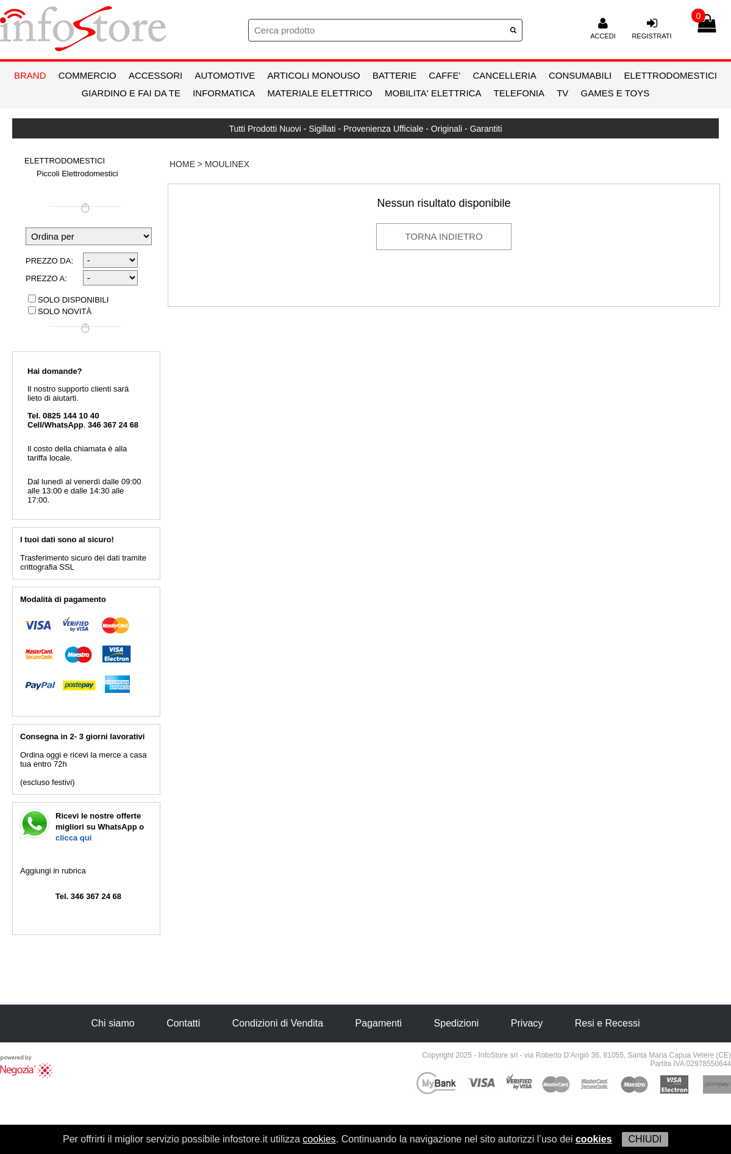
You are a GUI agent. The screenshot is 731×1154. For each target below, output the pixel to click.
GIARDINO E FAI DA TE (131, 93)
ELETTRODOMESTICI (670, 75)
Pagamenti (378, 1023)
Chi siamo (113, 1023)
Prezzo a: (46, 278)
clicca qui (73, 837)
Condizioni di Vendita (277, 1023)
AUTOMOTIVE (224, 75)
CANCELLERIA (505, 75)
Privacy (527, 1023)
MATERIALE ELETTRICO (320, 93)
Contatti (183, 1023)
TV (562, 93)
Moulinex (227, 164)
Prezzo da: (49, 260)
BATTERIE (394, 75)
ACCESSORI (155, 75)
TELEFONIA (519, 93)
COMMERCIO (87, 75)
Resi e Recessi (607, 1023)
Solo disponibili (68, 299)
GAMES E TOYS (614, 93)
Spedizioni (456, 1023)
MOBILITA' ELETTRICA (433, 93)
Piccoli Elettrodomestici (77, 173)
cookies (319, 1139)
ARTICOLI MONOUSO (314, 75)
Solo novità (59, 311)
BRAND (30, 75)
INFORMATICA (224, 93)
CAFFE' (444, 75)
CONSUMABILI (580, 75)
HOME (182, 164)
